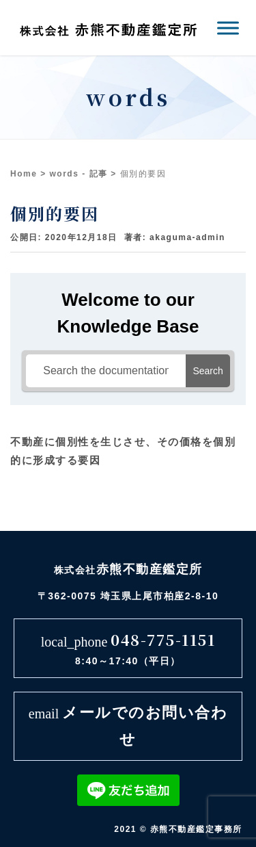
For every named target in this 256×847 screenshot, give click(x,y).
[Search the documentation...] (106, 370)
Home (23, 174)
